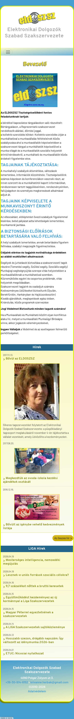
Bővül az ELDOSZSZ (19, 359)
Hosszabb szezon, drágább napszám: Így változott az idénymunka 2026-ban (33, 640)
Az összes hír (62, 538)
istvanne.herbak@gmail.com (49, 682)
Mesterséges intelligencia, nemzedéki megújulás (31, 562)
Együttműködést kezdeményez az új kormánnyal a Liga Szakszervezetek (30, 599)
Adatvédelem (37, 691)
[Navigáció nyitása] (8, 52)
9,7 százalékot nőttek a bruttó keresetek (33, 586)
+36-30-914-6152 (17, 682)
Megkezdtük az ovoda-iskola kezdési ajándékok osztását (30, 480)
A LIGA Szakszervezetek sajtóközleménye (34, 627)
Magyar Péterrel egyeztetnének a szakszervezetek (28, 614)
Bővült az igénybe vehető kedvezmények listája (33, 526)
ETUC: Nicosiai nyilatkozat (23, 654)
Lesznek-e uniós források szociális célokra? (36, 575)
